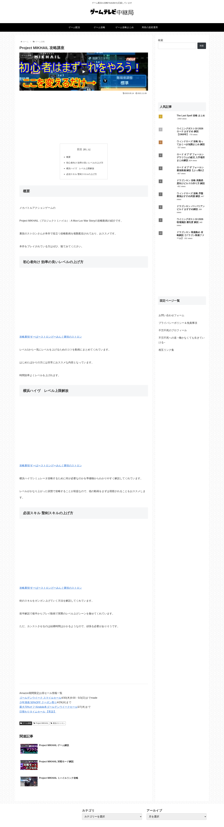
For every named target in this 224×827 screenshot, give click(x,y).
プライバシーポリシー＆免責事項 (178, 322)
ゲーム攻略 (25, 724)
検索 (160, 40)
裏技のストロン (58, 724)
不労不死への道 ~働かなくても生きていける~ (182, 340)
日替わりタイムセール (32, 713)
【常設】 (50, 713)
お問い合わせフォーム (171, 315)
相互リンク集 (166, 349)
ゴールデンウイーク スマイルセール (40, 699)
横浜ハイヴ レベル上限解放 (80, 169)
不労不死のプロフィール (173, 330)
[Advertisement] (83, 117)
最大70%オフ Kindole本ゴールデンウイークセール (48, 708)
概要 (67, 157)
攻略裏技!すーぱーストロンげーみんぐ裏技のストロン (50, 337)
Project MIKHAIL (41, 724)
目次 (79, 149)
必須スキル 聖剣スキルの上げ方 (81, 175)
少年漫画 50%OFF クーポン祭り (38, 703)
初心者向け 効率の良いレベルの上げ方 (85, 163)
